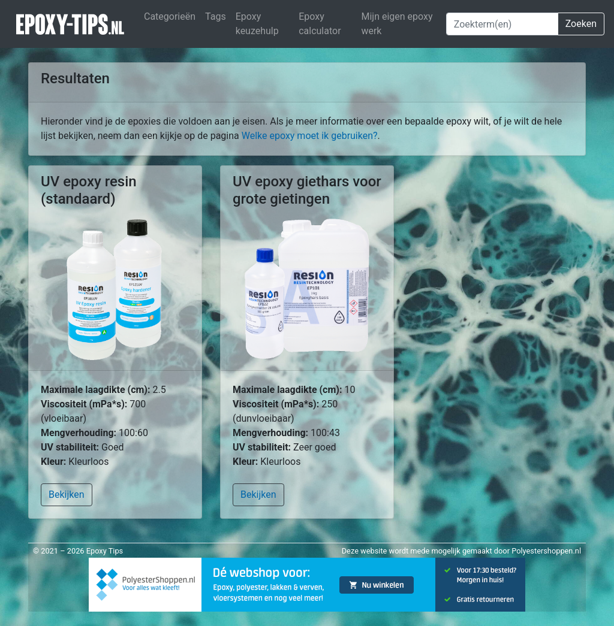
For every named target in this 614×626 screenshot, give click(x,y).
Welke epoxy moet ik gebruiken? (310, 135)
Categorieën (169, 16)
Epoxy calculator (320, 24)
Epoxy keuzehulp (257, 24)
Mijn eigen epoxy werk (396, 24)
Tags (215, 16)
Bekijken (67, 494)
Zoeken (581, 23)
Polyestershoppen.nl (546, 550)
